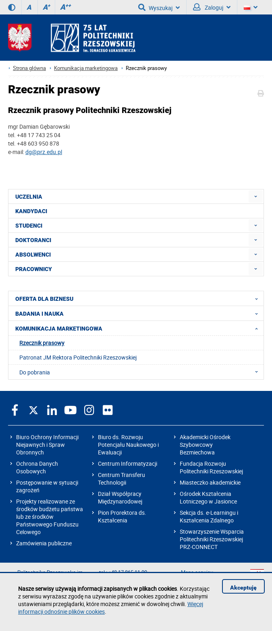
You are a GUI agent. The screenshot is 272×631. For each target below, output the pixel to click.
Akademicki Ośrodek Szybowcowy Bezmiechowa (205, 444)
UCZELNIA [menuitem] (28, 196)
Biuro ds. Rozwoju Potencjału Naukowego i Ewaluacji (128, 444)
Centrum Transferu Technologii (121, 478)
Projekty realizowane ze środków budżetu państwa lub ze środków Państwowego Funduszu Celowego (49, 516)
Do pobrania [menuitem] (141, 372)
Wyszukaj (159, 7)
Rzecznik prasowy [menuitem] (41, 343)
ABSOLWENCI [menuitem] (33, 254)
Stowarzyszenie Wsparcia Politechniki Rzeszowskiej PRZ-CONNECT (212, 539)
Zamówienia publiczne (44, 543)
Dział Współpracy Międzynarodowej (120, 497)
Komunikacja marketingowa (86, 68)
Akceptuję (243, 587)
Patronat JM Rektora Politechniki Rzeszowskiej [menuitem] (78, 357)
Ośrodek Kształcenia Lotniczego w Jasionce (208, 497)
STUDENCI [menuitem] (28, 225)
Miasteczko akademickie (210, 482)
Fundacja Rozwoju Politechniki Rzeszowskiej (211, 467)
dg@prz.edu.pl (43, 152)
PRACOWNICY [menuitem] (33, 269)
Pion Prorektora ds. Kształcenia (122, 516)
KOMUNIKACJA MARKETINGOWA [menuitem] (139, 328)
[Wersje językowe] (250, 7)
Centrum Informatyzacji (127, 463)
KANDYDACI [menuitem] (31, 211)
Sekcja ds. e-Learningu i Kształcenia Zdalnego (209, 516)
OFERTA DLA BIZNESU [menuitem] (139, 298)
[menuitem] (256, 196)
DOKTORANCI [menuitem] (33, 240)
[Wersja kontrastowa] (11, 7)
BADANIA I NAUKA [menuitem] (139, 313)
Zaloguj (211, 7)
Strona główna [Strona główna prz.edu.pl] (29, 68)
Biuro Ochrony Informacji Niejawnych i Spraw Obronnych (47, 444)
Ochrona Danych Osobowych (37, 467)
